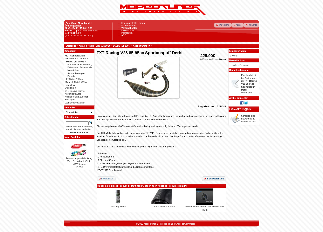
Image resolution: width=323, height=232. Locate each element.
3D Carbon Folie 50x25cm (161, 206)
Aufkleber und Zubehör (76, 96)
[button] (222, 25)
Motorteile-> (73, 70)
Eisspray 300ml (118, 206)
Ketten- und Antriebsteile (79, 67)
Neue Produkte (72, 137)
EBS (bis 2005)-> (74, 79)
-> (76, 58)
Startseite (71, 46)
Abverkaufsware (73, 94)
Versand (222, 59)
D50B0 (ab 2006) (121, 46)
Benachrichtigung (239, 70)
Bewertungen (240, 109)
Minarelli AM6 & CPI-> (76, 82)
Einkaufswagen (237, 51)
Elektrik (71, 76)
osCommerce (188, 224)
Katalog (83, 46)
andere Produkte (240, 65)
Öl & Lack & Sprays (74, 91)
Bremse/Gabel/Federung (79, 64)
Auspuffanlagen (141, 46)
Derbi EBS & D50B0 (99, 46)
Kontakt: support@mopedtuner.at (81, 30)
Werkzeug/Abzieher (75, 102)
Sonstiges (70, 99)
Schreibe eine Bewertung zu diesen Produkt (248, 119)
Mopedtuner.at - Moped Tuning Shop (162, 224)
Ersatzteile (70, 85)
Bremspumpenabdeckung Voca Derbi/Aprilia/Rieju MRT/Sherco (79, 161)
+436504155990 (73, 33)
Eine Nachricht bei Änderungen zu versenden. (249, 84)
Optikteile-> (70, 88)
